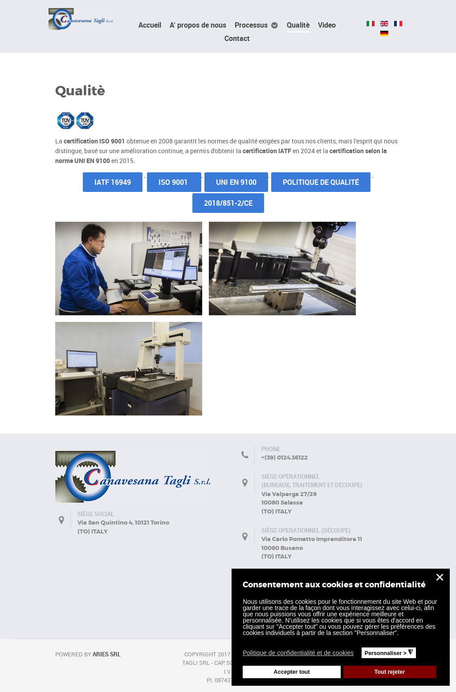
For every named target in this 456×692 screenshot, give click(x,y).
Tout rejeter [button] (390, 672)
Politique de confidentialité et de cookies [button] (298, 652)
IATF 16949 (112, 182)
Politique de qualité (321, 182)
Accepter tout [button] (292, 672)
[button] (359, 654)
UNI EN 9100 (236, 182)
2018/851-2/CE (228, 203)
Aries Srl (107, 654)
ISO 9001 (174, 182)
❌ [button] (440, 577)
